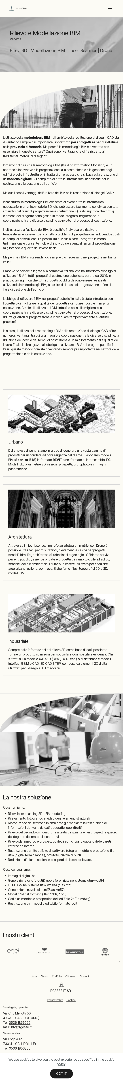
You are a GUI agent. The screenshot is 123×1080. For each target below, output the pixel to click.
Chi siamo (70, 976)
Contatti (84, 976)
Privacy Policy (55, 1000)
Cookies (71, 1000)
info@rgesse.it (21, 1027)
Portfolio (57, 976)
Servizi (44, 976)
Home (34, 976)
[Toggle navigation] (110, 8)
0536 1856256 (19, 1023)
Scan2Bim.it (22, 8)
